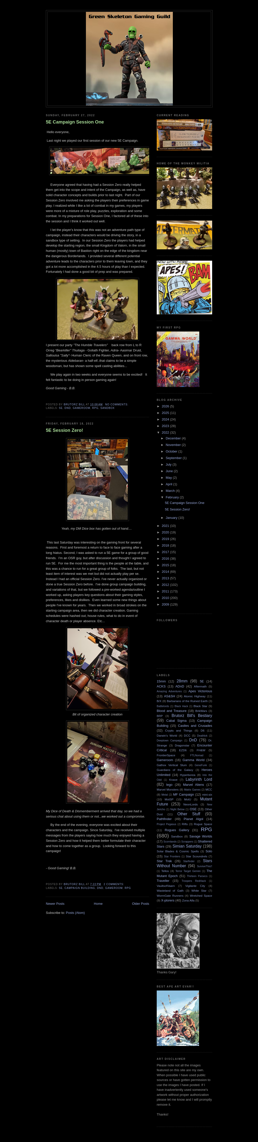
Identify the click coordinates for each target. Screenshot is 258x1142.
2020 (166, 532)
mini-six (207, 794)
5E (60, 408)
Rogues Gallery (177, 830)
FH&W (201, 750)
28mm (182, 681)
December (174, 438)
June (170, 471)
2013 (166, 578)
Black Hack (181, 706)
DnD (67, 408)
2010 (166, 598)
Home (98, 904)
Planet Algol (193, 819)
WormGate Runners (170, 895)
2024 (166, 419)
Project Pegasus (166, 824)
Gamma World (194, 760)
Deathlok (202, 735)
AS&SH (169, 696)
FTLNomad (196, 755)
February (173, 497)
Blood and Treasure (171, 711)
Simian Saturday (187, 846)
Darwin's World (167, 735)
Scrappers (187, 841)
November (174, 445)
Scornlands (170, 841)
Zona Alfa (188, 900)
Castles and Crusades (195, 726)
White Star (199, 890)
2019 (166, 539)
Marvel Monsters (168, 789)
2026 (166, 406)
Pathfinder (164, 819)
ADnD (179, 686)
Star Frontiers (172, 856)
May (169, 477)
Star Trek (164, 861)
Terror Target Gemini (188, 871)
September (174, 458)
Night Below (177, 809)
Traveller (163, 881)
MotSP (169, 799)
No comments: (117, 404)
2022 (166, 432)
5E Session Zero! (64, 430)
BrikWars (201, 710)
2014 (166, 572)
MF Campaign (183, 794)
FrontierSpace (166, 755)
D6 (203, 730)
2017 (166, 552)
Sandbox (107, 408)
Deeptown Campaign (169, 740)
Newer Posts (55, 904)
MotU (187, 799)
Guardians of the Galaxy (175, 769)
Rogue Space (203, 824)
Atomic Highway (195, 696)
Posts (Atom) (75, 913)
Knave (173, 779)
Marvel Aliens (193, 785)
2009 (166, 604)
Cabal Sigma (176, 721)
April (169, 484)
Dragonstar (182, 745)
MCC (208, 789)
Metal (165, 794)
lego (169, 785)
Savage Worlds (200, 836)
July (169, 464)
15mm (161, 681)
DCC (187, 735)
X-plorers (168, 900)
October (172, 451)
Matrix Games (192, 789)
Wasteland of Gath (170, 890)
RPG (95, 408)
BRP (160, 715)
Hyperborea (187, 774)
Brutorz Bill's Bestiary (192, 715)
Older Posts (140, 904)
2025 (166, 413)
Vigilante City (195, 885)
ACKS (161, 686)
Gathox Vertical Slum (172, 765)
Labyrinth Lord (199, 779)
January (172, 518)
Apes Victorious (200, 691)
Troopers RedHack (194, 881)
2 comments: (114, 884)
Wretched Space (201, 895)
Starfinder (189, 861)
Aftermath (200, 686)
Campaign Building (79, 888)
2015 (166, 565)
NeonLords (190, 804)
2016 (166, 558)
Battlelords (163, 706)
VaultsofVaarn (166, 885)
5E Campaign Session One (75, 122)
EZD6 (183, 750)
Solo (209, 851)
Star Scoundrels (196, 856)
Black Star (200, 706)
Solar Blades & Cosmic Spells (178, 851)
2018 (166, 545)
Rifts (185, 824)
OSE (193, 809)
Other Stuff (188, 814)
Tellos (165, 871)
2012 (166, 585)
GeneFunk (201, 765)
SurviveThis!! (204, 866)
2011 (166, 591)
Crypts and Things (178, 730)
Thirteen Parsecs (197, 876)
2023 (166, 426)
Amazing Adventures (169, 691)
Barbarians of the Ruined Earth (187, 701)
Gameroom (81, 408)
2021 (166, 526)
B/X (159, 701)
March (171, 491)
